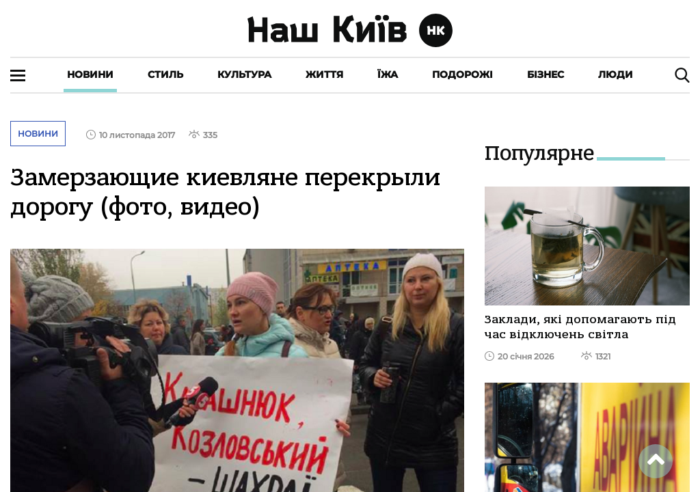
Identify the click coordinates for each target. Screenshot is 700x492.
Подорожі (462, 74)
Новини (90, 74)
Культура (244, 74)
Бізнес (545, 74)
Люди (615, 74)
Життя (324, 74)
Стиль (165, 74)
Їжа (387, 74)
